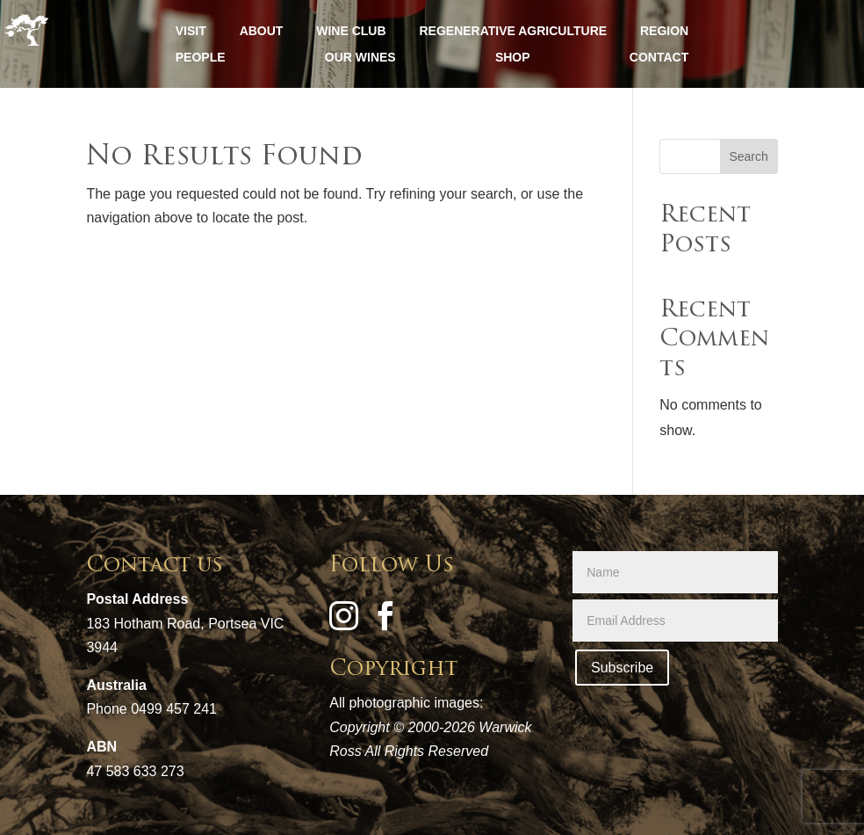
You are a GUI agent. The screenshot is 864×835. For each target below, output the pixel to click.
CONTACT (659, 57)
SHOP (512, 57)
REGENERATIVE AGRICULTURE (513, 31)
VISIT (191, 31)
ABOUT (262, 31)
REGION (664, 31)
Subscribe (622, 667)
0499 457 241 (174, 708)
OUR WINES (360, 57)
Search (748, 156)
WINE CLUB (350, 31)
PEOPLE (201, 57)
